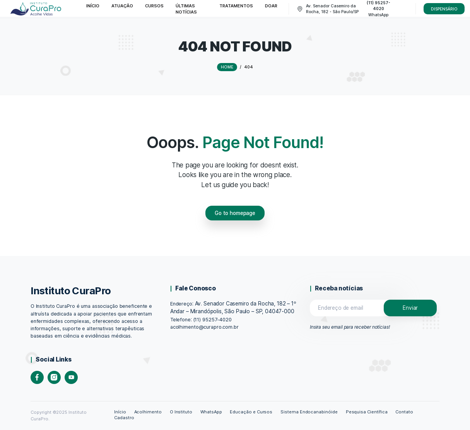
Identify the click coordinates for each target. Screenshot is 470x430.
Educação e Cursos (251, 412)
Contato (404, 412)
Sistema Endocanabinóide (309, 412)
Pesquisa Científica (367, 412)
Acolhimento (148, 412)
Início (120, 412)
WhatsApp (211, 412)
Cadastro (124, 417)
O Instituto (181, 412)
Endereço (181, 304)
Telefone (180, 319)
